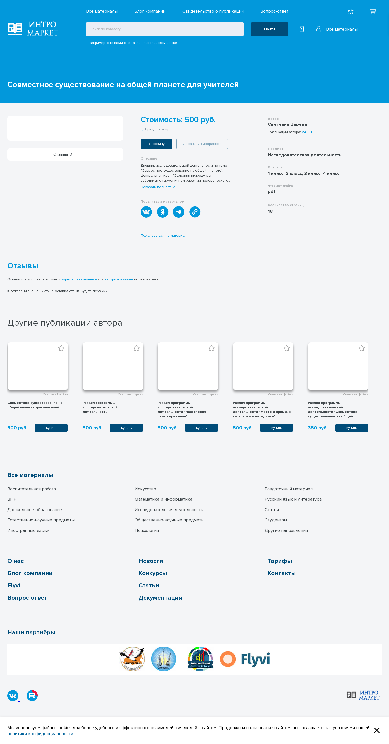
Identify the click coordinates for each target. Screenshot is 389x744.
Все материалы (102, 11)
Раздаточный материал (289, 489)
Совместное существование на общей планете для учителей (35, 405)
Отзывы (22, 266)
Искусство (145, 489)
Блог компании (149, 11)
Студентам (276, 520)
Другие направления (286, 530)
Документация (160, 597)
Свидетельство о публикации (213, 11)
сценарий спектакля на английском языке (142, 43)
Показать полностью (158, 187)
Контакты (282, 573)
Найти (269, 29)
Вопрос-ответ (274, 11)
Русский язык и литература (293, 499)
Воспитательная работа (31, 489)
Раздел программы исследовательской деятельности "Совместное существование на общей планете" (332, 412)
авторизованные (119, 279)
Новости (151, 561)
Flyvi (13, 585)
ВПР (11, 499)
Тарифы (280, 561)
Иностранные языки (28, 530)
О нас (15, 561)
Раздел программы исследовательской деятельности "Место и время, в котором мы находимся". (262, 409)
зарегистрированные (79, 279)
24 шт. (307, 132)
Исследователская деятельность (169, 509)
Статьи (272, 509)
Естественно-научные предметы (41, 520)
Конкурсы (153, 573)
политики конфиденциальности (40, 733)
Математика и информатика (163, 499)
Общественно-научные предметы (169, 520)
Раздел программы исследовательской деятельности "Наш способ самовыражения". (182, 409)
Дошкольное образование (34, 509)
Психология (147, 530)
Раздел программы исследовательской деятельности (100, 407)
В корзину (156, 144)
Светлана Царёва (287, 124)
